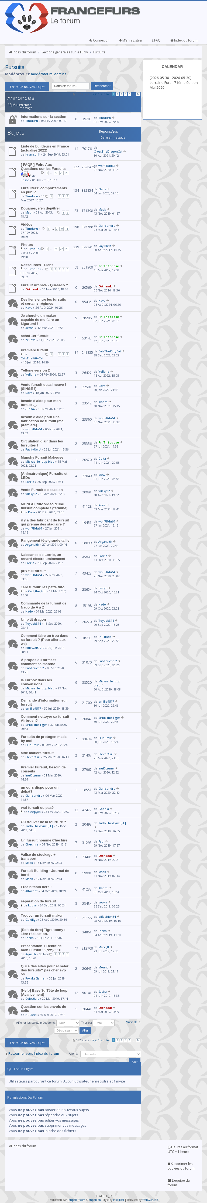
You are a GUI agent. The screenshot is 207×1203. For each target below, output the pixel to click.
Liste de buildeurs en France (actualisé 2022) (45, 148)
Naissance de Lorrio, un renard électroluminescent (43, 557)
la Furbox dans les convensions (36, 682)
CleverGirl (32, 757)
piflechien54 (107, 917)
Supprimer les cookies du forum (181, 1166)
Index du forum (184, 40)
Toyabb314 (33, 623)
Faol (101, 841)
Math (29, 212)
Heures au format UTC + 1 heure (183, 1149)
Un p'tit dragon (33, 619)
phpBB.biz (95, 1200)
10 (61, 229)
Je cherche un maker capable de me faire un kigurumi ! (40, 320)
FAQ (156, 40)
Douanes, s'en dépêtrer (40, 208)
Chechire (32, 844)
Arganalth (32, 544)
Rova (28, 393)
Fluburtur (32, 745)
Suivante (132, 1022)
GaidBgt (31, 919)
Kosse (25, 180)
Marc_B (103, 947)
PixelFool (118, 1200)
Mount (103, 967)
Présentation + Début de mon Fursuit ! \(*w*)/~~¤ (41, 948)
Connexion (99, 40)
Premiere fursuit (34, 350)
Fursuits (99, 52)
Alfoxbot (31, 891)
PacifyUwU (33, 449)
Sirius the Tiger (36, 725)
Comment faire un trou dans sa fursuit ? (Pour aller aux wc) (44, 640)
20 (56, 173)
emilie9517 (33, 708)
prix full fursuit (33, 571)
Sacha (29, 938)
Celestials (32, 998)
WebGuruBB (150, 1200)
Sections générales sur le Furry (65, 52)
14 (138, 94)
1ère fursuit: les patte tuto (42, 587)
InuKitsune (33, 775)
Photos (27, 245)
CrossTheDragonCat (108, 151)
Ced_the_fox (37, 591)
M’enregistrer (131, 40)
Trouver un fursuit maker (42, 915)
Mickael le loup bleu (39, 461)
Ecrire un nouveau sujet (27, 87)
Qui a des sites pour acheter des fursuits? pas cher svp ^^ (44, 970)
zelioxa (30, 340)
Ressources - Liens (37, 265)
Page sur (100, 94)
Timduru (31, 121)
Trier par (98, 1022)
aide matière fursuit (37, 753)
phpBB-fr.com (76, 1200)
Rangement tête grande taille (45, 540)
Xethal (29, 328)
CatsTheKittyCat (32, 358)
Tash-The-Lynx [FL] (39, 826)
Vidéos (26, 224)
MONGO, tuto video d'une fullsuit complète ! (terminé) (44, 506)
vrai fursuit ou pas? (37, 808)
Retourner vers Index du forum (33, 1053)
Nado (29, 611)
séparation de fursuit (38, 901)
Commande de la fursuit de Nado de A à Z (43, 605)
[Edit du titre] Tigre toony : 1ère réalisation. (43, 932)
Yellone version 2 (35, 370)
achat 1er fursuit (35, 336)
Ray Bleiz (104, 246)
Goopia (103, 809)
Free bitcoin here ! (36, 887)
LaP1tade (105, 637)
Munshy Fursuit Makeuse (42, 457)
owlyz (102, 588)
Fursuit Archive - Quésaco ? (44, 285)
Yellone (30, 374)
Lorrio (29, 482)
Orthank (32, 289)
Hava (28, 307)
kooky (32, 905)
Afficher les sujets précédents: (48, 1022)
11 (66, 229)
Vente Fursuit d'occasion (42, 490)
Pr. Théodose (108, 266)
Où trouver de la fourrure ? (43, 822)
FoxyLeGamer (35, 978)
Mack (102, 209)
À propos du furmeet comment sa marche (38, 662)
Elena (102, 189)
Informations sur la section (43, 117)
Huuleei (31, 1015)
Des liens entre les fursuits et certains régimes (43, 301)
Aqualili (30, 954)
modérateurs (42, 73)
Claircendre (106, 226)
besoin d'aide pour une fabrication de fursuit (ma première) (42, 421)
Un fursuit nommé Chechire (44, 840)
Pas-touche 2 (34, 668)
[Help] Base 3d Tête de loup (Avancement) (44, 992)
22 (66, 173)
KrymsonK (32, 154)
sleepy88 (34, 812)
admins (60, 73)
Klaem (103, 402)
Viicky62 (31, 494)
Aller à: (73, 1053)
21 (61, 173)
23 (66, 249)
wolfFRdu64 (106, 166)
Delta (102, 458)
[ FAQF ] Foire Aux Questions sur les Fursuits (43, 167)
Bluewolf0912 (34, 648)
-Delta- (30, 409)
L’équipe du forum (179, 1182)
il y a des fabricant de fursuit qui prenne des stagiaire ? (45, 522)
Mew (101, 475)
